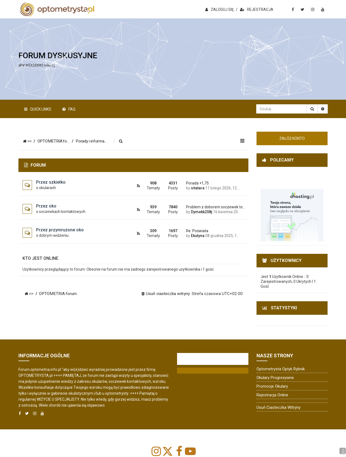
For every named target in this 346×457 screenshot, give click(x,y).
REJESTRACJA (256, 9)
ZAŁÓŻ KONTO (292, 138)
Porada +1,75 (197, 183)
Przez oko (46, 206)
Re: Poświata (197, 231)
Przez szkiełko (51, 182)
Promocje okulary (272, 386)
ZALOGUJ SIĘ (219, 9)
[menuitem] (124, 141)
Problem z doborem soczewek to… (213, 207)
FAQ (68, 109)
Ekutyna (197, 236)
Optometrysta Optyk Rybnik (281, 369)
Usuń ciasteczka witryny (278, 407)
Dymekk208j (201, 212)
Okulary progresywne (275, 377)
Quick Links (37, 109)
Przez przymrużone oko (60, 229)
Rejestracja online (272, 395)
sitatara (197, 188)
